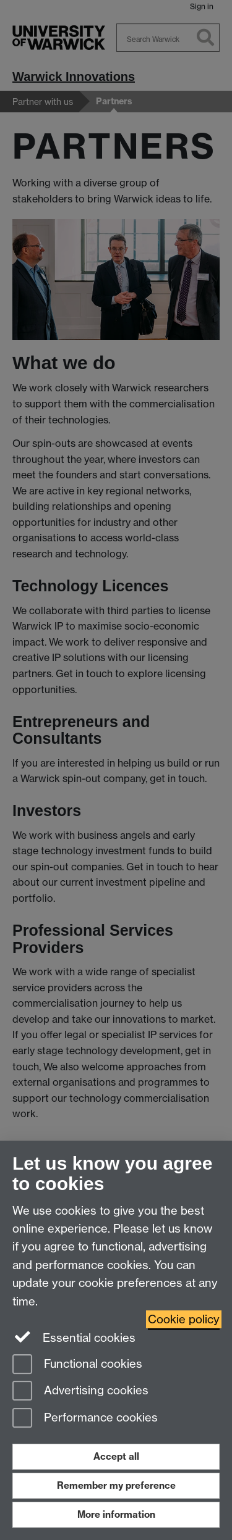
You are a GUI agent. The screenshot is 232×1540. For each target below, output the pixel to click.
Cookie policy (184, 1319)
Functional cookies (77, 1365)
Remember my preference (116, 1485)
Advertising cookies (80, 1391)
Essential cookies (73, 1337)
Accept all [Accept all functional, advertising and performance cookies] (116, 1456)
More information (116, 1514)
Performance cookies (85, 1418)
